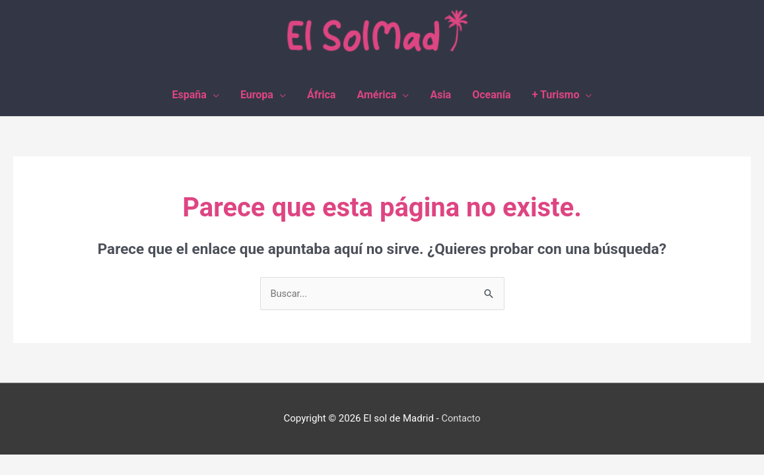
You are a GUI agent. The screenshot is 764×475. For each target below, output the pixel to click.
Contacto (461, 420)
